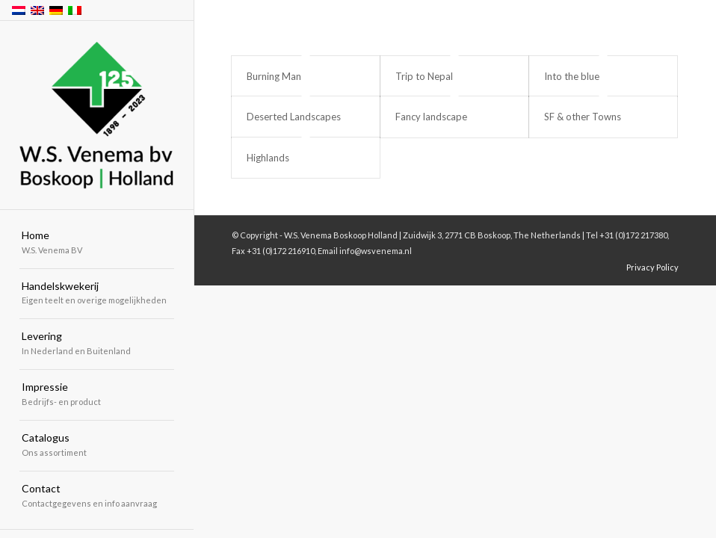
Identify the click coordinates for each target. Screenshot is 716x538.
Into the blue (571, 76)
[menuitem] (96, 243)
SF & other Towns (582, 117)
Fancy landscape (431, 117)
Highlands (268, 158)
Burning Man (274, 76)
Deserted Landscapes (294, 117)
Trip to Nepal (424, 76)
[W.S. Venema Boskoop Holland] (96, 116)
